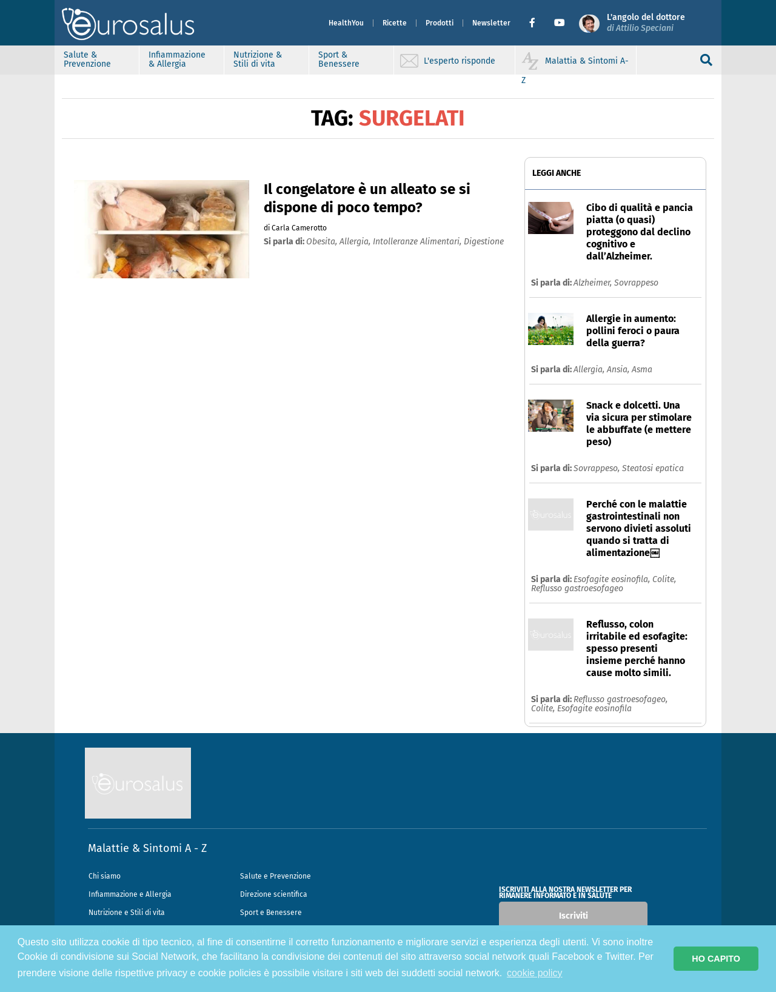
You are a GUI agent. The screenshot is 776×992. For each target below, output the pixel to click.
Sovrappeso (636, 283)
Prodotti (439, 23)
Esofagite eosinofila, (613, 579)
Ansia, (619, 369)
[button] (536, 23)
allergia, (356, 241)
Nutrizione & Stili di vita (257, 59)
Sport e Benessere (271, 912)
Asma (642, 369)
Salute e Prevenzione (275, 876)
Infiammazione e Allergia (130, 894)
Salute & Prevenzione (87, 59)
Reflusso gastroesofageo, (620, 699)
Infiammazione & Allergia (177, 59)
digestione (484, 241)
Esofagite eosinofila (594, 708)
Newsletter (491, 23)
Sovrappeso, (598, 468)
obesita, (323, 241)
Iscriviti (573, 916)
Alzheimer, (594, 283)
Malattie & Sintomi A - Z (147, 848)
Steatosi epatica (653, 468)
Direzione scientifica (273, 894)
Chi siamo (105, 876)
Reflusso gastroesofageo (577, 588)
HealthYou (346, 23)
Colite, (664, 579)
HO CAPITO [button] (716, 959)
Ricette (395, 23)
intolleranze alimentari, (418, 241)
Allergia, (590, 369)
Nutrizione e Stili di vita (127, 912)
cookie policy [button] (535, 973)
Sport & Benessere (339, 59)
